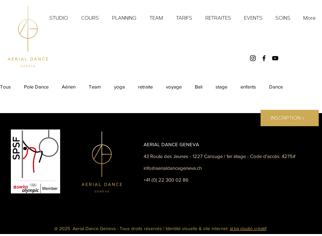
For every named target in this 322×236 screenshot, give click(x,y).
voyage (174, 86)
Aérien (69, 86)
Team (95, 86)
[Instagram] (253, 58)
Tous (5, 86)
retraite (145, 86)
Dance (276, 86)
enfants (248, 86)
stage (221, 86)
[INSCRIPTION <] (287, 118)
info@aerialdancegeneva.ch (173, 168)
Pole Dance (36, 86)
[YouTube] (275, 58)
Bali (198, 86)
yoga (119, 86)
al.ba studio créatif (248, 228)
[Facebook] (264, 58)
